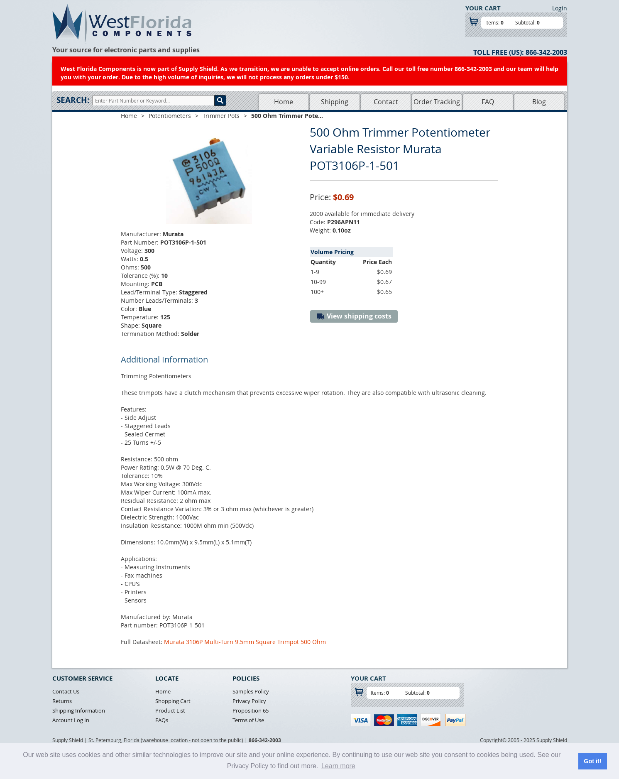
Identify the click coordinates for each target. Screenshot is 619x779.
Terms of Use (248, 720)
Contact (386, 101)
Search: (72, 100)
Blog (539, 101)
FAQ (488, 101)
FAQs (161, 720)
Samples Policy (250, 691)
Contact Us (65, 691)
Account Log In (70, 720)
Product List (170, 710)
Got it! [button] (592, 761)
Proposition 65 (250, 710)
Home (283, 101)
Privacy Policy (249, 701)
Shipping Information (78, 710)
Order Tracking (436, 101)
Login (559, 8)
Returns (62, 701)
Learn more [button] (338, 765)
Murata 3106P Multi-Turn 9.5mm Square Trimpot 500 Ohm (245, 642)
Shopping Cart (173, 701)
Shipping (334, 101)
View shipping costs (353, 316)
